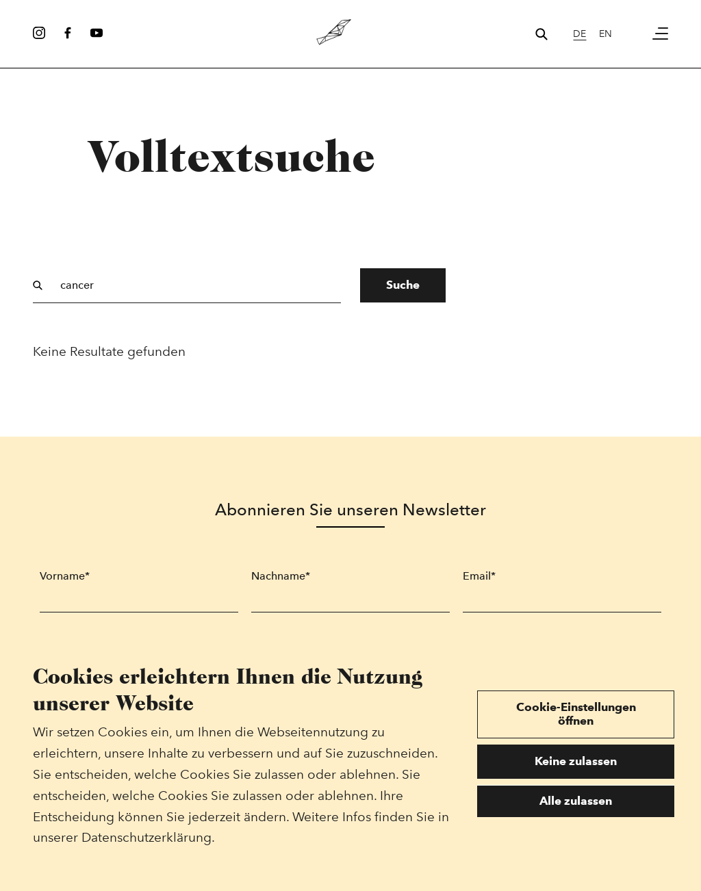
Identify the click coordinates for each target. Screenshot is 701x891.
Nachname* (280, 575)
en (605, 33)
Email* (479, 575)
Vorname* (65, 575)
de (579, 33)
